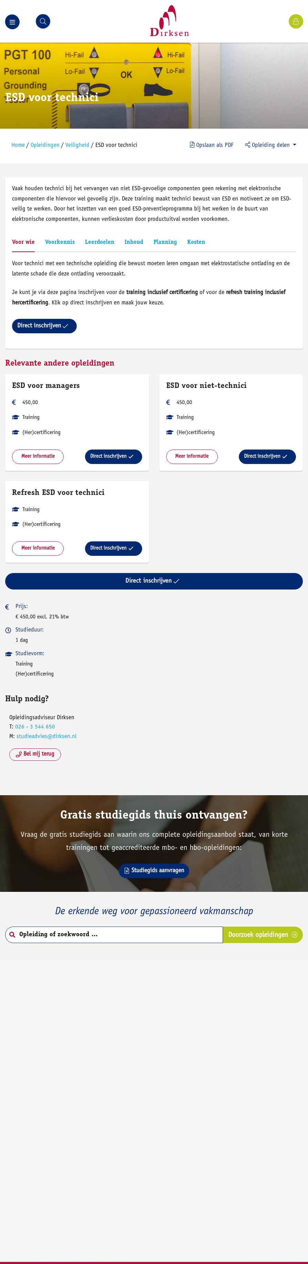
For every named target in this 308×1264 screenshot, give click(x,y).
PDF (211, 145)
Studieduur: (29, 630)
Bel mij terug (35, 754)
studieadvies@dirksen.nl (46, 737)
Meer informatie (38, 456)
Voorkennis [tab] (60, 243)
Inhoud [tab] (134, 243)
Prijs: (21, 607)
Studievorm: (29, 654)
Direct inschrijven (42, 326)
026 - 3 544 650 (35, 727)
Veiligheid (77, 146)
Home (18, 146)
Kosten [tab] (196, 243)
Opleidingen (45, 146)
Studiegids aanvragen (154, 871)
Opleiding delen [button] (268, 145)
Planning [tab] (165, 243)
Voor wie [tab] (23, 243)
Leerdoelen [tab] (99, 243)
